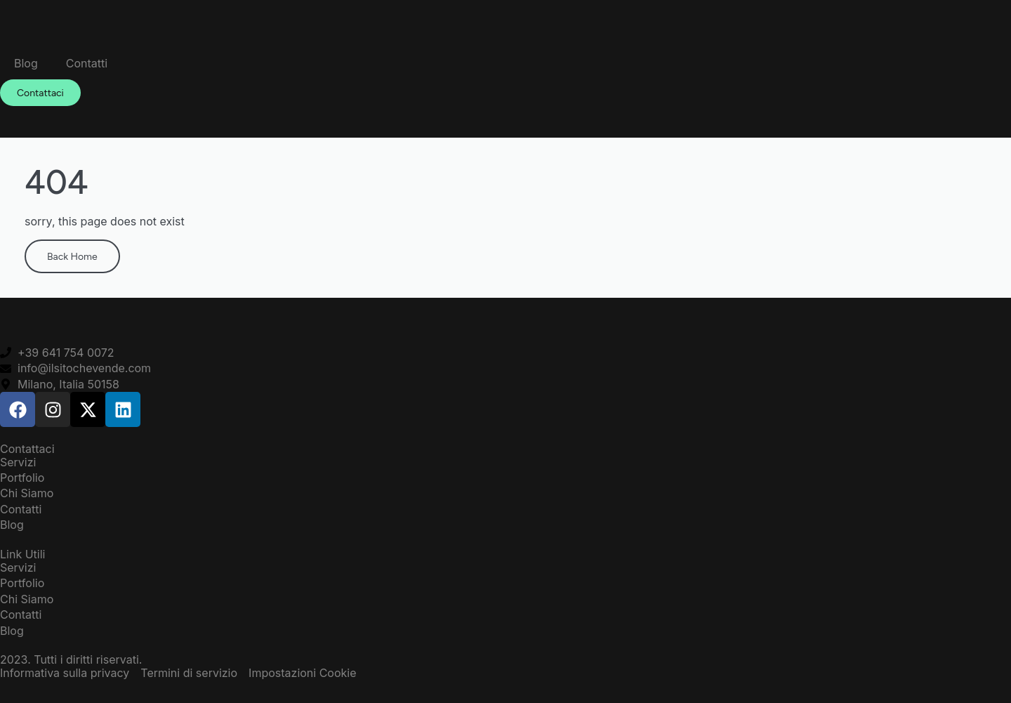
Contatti (86, 63)
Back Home (72, 256)
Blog (26, 63)
